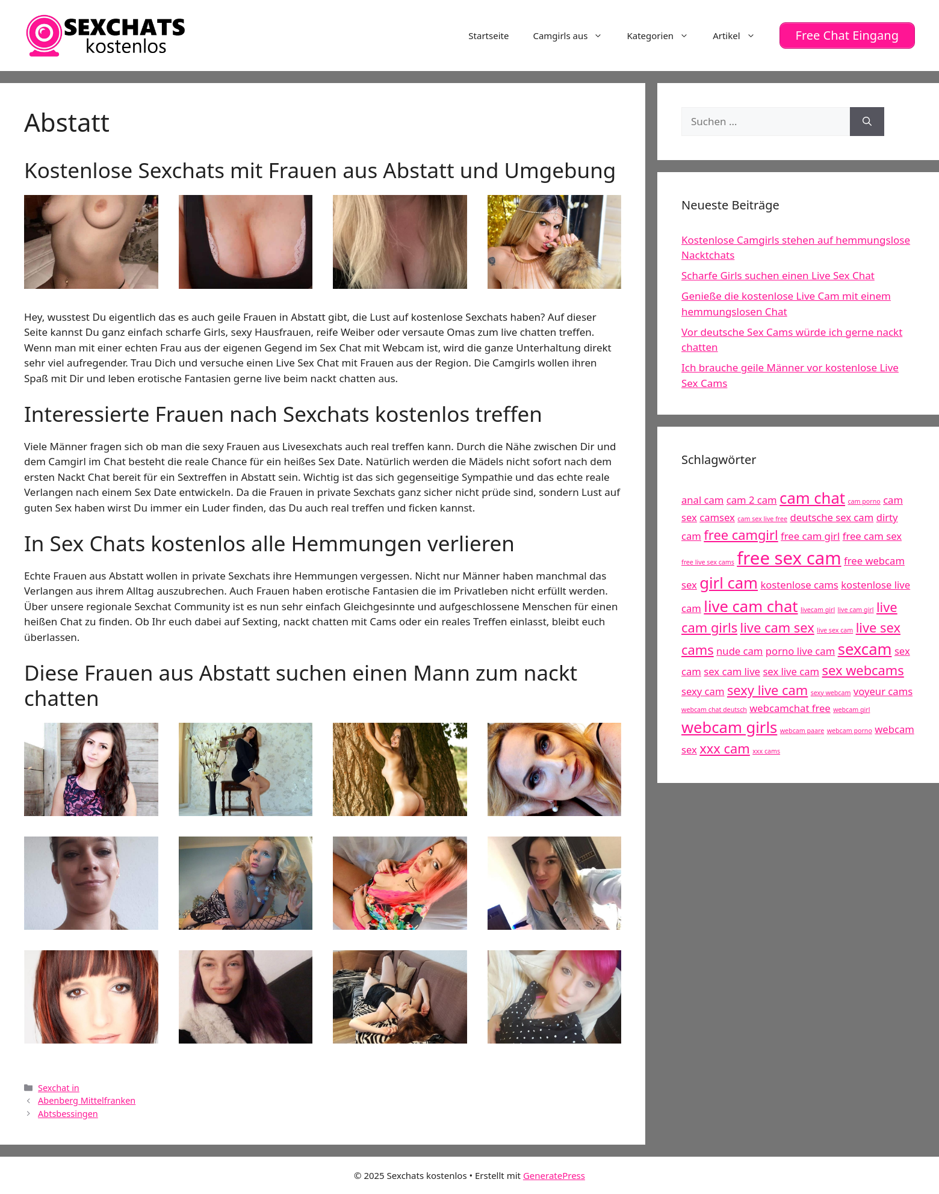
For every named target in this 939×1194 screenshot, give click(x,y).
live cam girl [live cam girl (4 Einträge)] (856, 609)
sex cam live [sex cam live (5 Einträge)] (732, 671)
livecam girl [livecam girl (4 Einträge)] (818, 609)
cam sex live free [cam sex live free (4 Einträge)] (762, 519)
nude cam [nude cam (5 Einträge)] (739, 651)
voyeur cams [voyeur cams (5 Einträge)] (883, 691)
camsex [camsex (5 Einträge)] (717, 517)
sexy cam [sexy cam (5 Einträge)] (702, 691)
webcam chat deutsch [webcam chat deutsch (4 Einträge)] (714, 709)
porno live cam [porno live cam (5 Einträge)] (800, 651)
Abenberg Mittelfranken (86, 1100)
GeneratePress (554, 1175)
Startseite (488, 35)
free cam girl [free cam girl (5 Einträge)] (810, 536)
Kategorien (664, 35)
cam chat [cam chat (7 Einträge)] (812, 498)
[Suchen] (867, 121)
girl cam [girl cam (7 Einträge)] (728, 582)
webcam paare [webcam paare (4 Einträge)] (802, 730)
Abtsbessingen (68, 1113)
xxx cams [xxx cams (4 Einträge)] (766, 751)
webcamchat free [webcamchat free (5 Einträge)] (789, 708)
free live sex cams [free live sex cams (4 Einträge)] (707, 562)
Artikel (740, 35)
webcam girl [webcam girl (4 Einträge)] (851, 709)
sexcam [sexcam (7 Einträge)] (865, 649)
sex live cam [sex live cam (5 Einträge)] (791, 671)
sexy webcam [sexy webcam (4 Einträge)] (831, 692)
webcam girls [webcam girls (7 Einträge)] (729, 727)
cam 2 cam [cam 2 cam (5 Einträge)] (752, 500)
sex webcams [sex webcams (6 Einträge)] (863, 670)
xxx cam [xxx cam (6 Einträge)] (724, 748)
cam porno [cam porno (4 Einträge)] (864, 501)
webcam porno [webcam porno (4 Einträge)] (849, 730)
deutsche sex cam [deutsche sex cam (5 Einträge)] (831, 517)
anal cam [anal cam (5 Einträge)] (702, 500)
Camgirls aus (574, 35)
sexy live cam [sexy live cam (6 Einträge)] (767, 690)
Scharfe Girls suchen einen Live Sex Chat (778, 275)
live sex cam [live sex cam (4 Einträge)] (835, 630)
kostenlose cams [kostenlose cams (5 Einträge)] (799, 585)
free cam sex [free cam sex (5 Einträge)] (872, 536)
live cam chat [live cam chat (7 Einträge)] (751, 606)
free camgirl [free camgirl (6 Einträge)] (741, 534)
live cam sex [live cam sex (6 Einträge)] (777, 627)
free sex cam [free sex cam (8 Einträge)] (789, 558)
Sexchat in (58, 1087)
